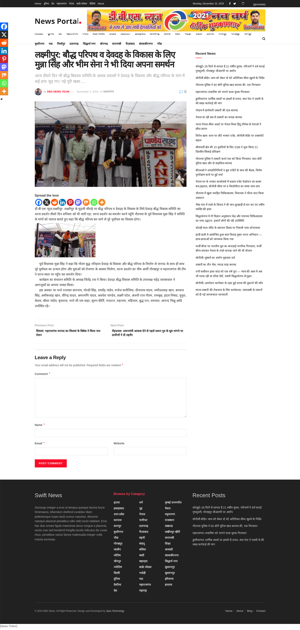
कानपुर (117, 527)
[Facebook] (38, 202)
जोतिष (117, 556)
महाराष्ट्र (143, 592)
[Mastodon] (78, 202)
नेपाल (71, 3)
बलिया (142, 550)
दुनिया (46, 3)
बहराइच (143, 562)
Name (40, 426)
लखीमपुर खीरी (172, 533)
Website (119, 445)
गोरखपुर (118, 545)
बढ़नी (142, 539)
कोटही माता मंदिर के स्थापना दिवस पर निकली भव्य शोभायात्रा (228, 227)
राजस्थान (169, 521)
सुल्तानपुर (170, 568)
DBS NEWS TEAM (58, 91)
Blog (249, 612)
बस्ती (141, 556)
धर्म (141, 503)
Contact (260, 612)
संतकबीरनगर (146, 43)
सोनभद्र (104, 43)
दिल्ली (117, 574)
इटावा (117, 503)
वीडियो (92, 3)
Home (38, 3)
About (101, 3)
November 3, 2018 (87, 91)
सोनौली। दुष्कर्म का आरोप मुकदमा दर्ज (215, 257)
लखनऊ (169, 527)
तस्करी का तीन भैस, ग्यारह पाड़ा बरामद (216, 264)
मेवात (168, 509)
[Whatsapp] (94, 202)
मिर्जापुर (61, 43)
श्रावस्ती (169, 550)
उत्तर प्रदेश (119, 515)
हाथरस (168, 586)
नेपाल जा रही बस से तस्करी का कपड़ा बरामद (219, 117)
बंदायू (142, 545)
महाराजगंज (62, 3)
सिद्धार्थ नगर (89, 43)
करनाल (117, 521)
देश (52, 3)
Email (40, 445)
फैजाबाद (143, 533)
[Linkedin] (62, 202)
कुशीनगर (39, 43)
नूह (140, 509)
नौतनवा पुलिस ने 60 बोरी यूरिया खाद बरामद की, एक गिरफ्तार (228, 84)
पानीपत (143, 521)
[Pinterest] (70, 202)
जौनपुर (117, 562)
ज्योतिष (118, 568)
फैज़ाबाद (130, 43)
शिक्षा (168, 545)
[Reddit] (54, 202)
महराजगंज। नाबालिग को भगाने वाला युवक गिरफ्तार (223, 92)
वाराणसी (116, 43)
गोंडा (159, 43)
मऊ (51, 43)
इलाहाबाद (119, 509)
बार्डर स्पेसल (81, 3)
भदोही (142, 574)
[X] (46, 202)
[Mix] (86, 202)
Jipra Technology (115, 612)
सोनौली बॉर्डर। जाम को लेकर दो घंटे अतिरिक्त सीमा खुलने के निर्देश (230, 78)
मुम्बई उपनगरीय (173, 503)
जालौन (117, 550)
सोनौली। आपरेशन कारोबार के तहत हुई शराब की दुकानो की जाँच (229, 283)
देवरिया (117, 586)
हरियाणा (169, 580)
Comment (43, 375)
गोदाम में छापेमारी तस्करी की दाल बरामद (217, 110)
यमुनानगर (170, 515)
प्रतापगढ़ (74, 43)
